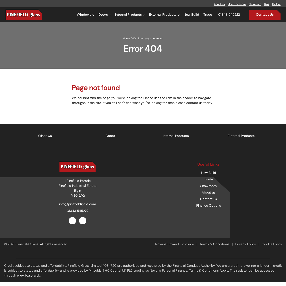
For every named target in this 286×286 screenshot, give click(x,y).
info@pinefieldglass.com (77, 208)
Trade (207, 14)
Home (126, 42)
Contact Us (265, 14)
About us (219, 4)
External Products (162, 14)
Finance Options (208, 209)
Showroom (255, 4)
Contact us (208, 203)
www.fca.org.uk (28, 279)
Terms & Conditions (215, 248)
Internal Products (128, 14)
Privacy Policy (246, 248)
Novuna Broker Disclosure (175, 248)
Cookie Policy (272, 248)
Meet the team (237, 4)
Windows (84, 14)
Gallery (276, 4)
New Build (191, 14)
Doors (103, 14)
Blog (266, 4)
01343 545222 (77, 214)
